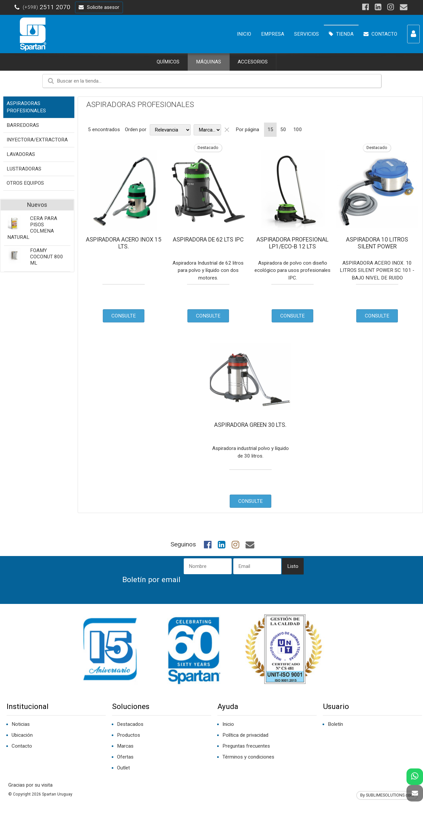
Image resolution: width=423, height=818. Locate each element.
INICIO (244, 34)
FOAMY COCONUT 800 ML (46, 256)
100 (297, 129)
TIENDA (341, 34)
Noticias (21, 724)
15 (270, 129)
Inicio (228, 724)
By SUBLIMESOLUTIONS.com (387, 795)
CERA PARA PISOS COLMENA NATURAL (32, 227)
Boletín (335, 724)
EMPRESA (272, 34)
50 (283, 129)
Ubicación (22, 735)
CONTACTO (380, 34)
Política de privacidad (245, 735)
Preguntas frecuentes (246, 746)
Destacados (130, 724)
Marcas (125, 746)
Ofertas (125, 757)
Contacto (22, 746)
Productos (128, 735)
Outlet (123, 768)
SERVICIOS (306, 34)
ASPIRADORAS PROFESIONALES (140, 104)
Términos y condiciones (248, 757)
